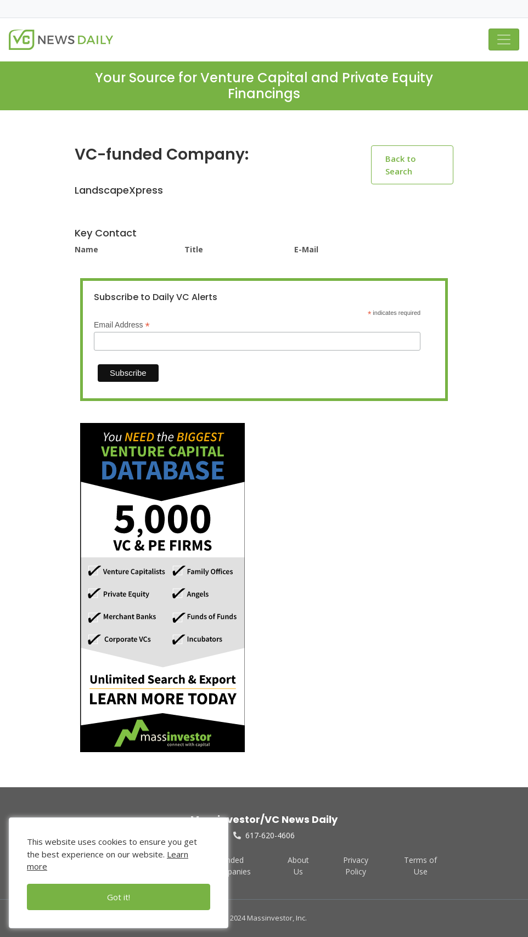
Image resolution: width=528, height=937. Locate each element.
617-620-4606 (264, 835)
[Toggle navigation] (503, 39)
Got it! (118, 896)
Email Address (122, 325)
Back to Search (400, 165)
